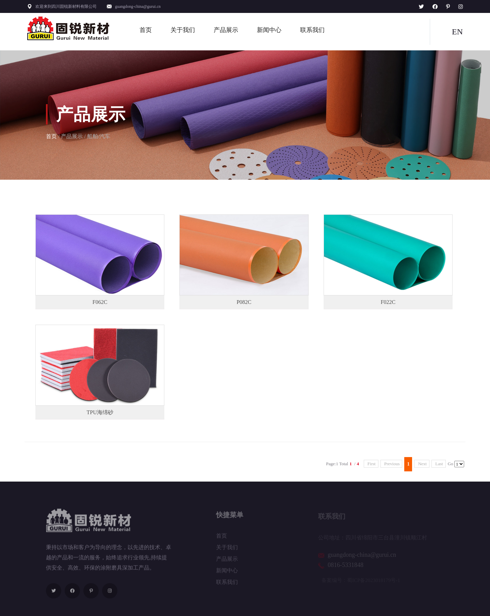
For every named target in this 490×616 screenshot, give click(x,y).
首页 (146, 30)
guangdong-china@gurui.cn (138, 6)
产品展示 (226, 30)
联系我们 (312, 30)
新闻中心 (269, 30)
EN (457, 31)
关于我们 (182, 30)
